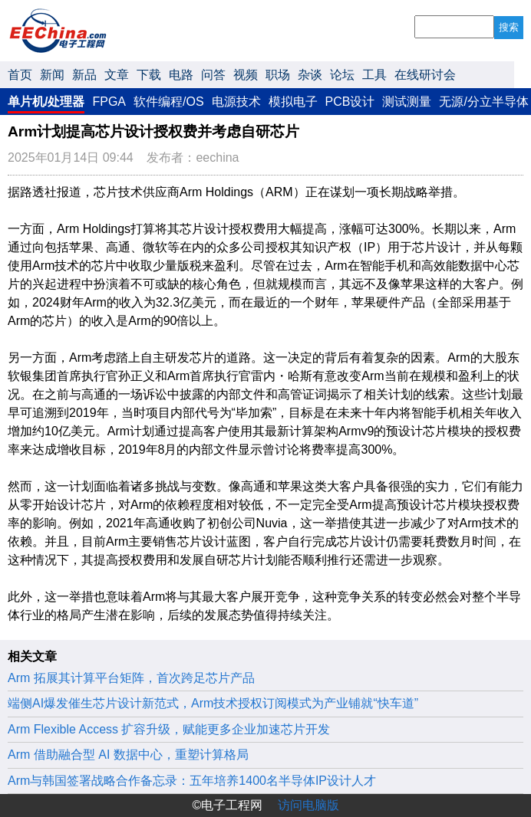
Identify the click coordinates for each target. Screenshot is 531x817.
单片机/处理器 (46, 101)
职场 (278, 74)
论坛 (342, 74)
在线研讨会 (425, 74)
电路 (181, 74)
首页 (20, 74)
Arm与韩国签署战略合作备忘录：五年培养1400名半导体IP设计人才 (192, 780)
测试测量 (406, 101)
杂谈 (310, 74)
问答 (213, 74)
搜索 (509, 27)
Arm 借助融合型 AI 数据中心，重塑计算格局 (128, 754)
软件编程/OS (169, 101)
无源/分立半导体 (483, 101)
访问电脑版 (308, 805)
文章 (116, 74)
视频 (245, 74)
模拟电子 (293, 101)
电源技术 (236, 101)
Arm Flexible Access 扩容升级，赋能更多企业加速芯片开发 (169, 729)
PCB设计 (350, 101)
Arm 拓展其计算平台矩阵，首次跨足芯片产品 (131, 677)
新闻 (52, 74)
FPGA (109, 101)
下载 (149, 74)
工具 (374, 74)
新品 (84, 74)
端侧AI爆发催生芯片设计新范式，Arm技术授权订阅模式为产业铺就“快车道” (213, 703)
